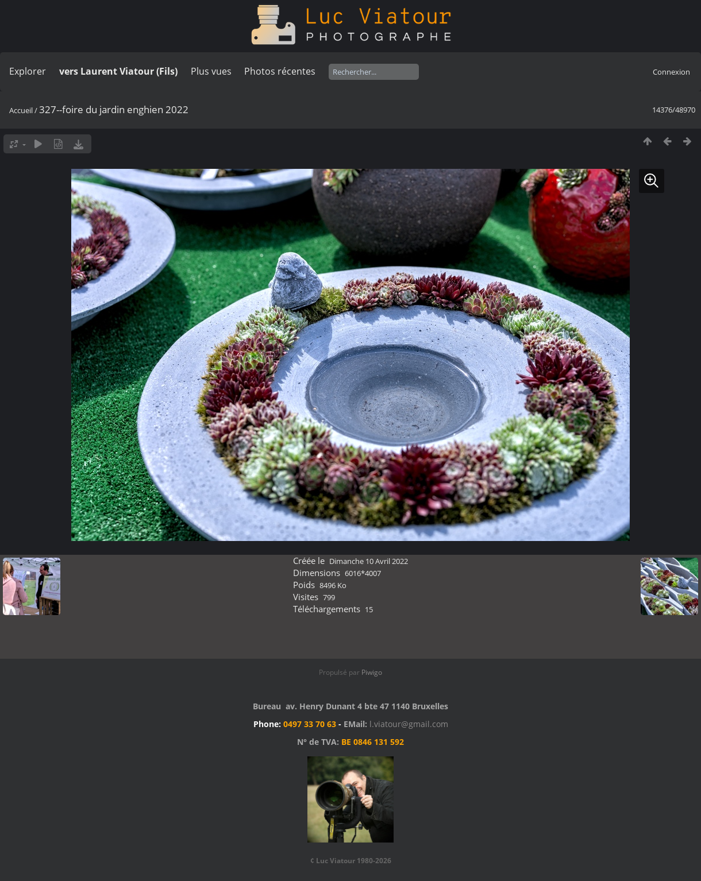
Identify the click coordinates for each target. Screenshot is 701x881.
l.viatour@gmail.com (408, 723)
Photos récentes (279, 71)
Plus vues (211, 71)
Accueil (21, 110)
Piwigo (371, 672)
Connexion (671, 72)
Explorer (27, 71)
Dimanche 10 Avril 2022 (368, 561)
